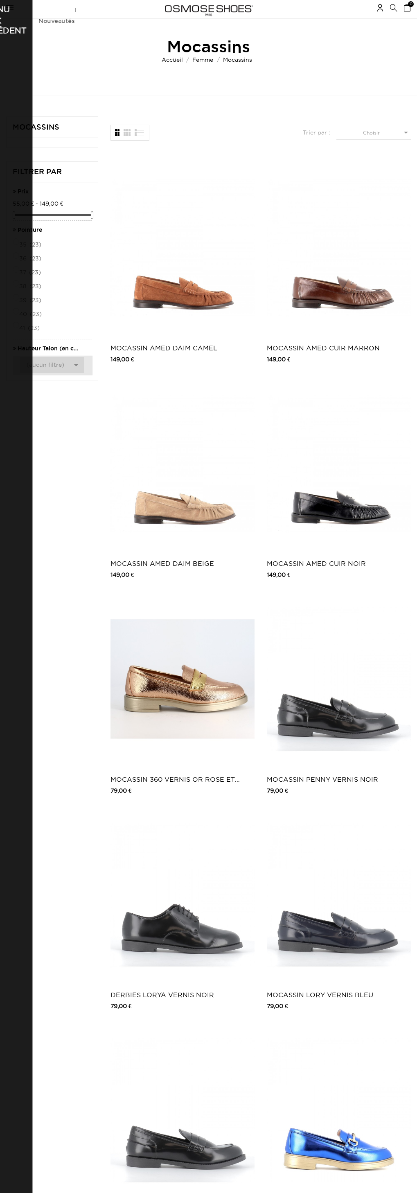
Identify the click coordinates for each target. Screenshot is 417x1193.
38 (31, 302)
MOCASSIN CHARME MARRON (299, 514)
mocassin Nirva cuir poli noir (298, 636)
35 (31, 260)
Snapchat (307, 1048)
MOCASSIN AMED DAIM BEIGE (297, 271)
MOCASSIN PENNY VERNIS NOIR (220, 392)
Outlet (228, 1024)
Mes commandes (26, 1015)
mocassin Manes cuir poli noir (371, 636)
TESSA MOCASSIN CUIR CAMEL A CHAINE (219, 880)
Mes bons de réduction (34, 1060)
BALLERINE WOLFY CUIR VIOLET (367, 758)
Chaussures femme (243, 1015)
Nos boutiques (175, 1052)
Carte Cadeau (174, 1036)
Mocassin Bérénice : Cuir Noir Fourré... (298, 880)
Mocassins (36, 143)
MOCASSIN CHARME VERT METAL (370, 514)
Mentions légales (102, 1024)
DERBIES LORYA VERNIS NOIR (294, 392)
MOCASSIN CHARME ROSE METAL (136, 636)
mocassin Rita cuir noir (218, 758)
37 (30, 288)
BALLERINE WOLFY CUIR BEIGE (289, 758)
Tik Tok (305, 1056)
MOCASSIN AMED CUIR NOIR (375, 271)
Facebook (308, 1015)
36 (31, 274)
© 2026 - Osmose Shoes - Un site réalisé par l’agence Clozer (209, 1179)
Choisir (387, 148)
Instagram (308, 1032)
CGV (87, 1032)
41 (30, 344)
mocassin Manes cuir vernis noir (136, 758)
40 (31, 330)
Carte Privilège (176, 1044)
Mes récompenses (28, 1069)
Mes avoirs (19, 1038)
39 (31, 316)
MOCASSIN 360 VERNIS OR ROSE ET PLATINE (140, 392)
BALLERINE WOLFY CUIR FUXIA (132, 880)
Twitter (304, 1024)
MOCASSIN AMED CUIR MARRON (219, 271)
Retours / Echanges (106, 1054)
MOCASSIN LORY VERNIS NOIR (139, 514)
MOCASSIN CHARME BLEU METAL (214, 514)
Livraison (93, 1015)
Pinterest (307, 1040)
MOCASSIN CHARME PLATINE (219, 636)
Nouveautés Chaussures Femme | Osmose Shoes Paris (183, 1022)
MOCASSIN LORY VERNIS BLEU (374, 392)
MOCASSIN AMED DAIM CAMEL (140, 271)
